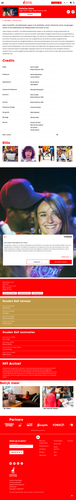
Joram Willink (34, 77)
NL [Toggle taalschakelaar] (66, 3)
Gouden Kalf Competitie (10, 293)
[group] (21, 398)
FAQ (55, 455)
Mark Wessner (34, 112)
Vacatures (42, 455)
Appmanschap (28, 492)
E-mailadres (21, 445)
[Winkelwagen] (71, 3)
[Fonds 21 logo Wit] (60, 424)
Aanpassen (38, 261)
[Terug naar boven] (38, 437)
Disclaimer (12, 487)
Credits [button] (30, 14)
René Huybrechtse (36, 74)
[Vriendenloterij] (11, 424)
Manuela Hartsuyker (36, 89)
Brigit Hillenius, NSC (36, 69)
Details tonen (65, 257)
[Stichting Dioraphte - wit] (44, 424)
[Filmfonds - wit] (31, 424)
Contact (70, 441)
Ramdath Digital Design (16, 492)
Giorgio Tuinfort (35, 122)
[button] (72, 495)
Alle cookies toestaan (61, 261)
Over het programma (43, 442)
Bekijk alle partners (38, 430)
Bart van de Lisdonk (36, 125)
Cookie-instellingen (15, 480)
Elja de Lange (34, 117)
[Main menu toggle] (2, 2)
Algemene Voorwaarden (16, 484)
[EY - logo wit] (22, 424)
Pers (55, 452)
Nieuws (41, 452)
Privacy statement (15, 482)
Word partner (56, 448)
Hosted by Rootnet (39, 492)
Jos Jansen (33, 127)
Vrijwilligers (58, 441)
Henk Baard (34, 84)
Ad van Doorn (34, 82)
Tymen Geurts (34, 130)
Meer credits (30, 135)
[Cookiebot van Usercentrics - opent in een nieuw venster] (65, 237)
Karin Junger (34, 67)
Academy (42, 449)
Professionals (44, 446)
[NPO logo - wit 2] (73, 424)
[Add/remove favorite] (73, 12)
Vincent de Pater (35, 107)
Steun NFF (57, 444)
